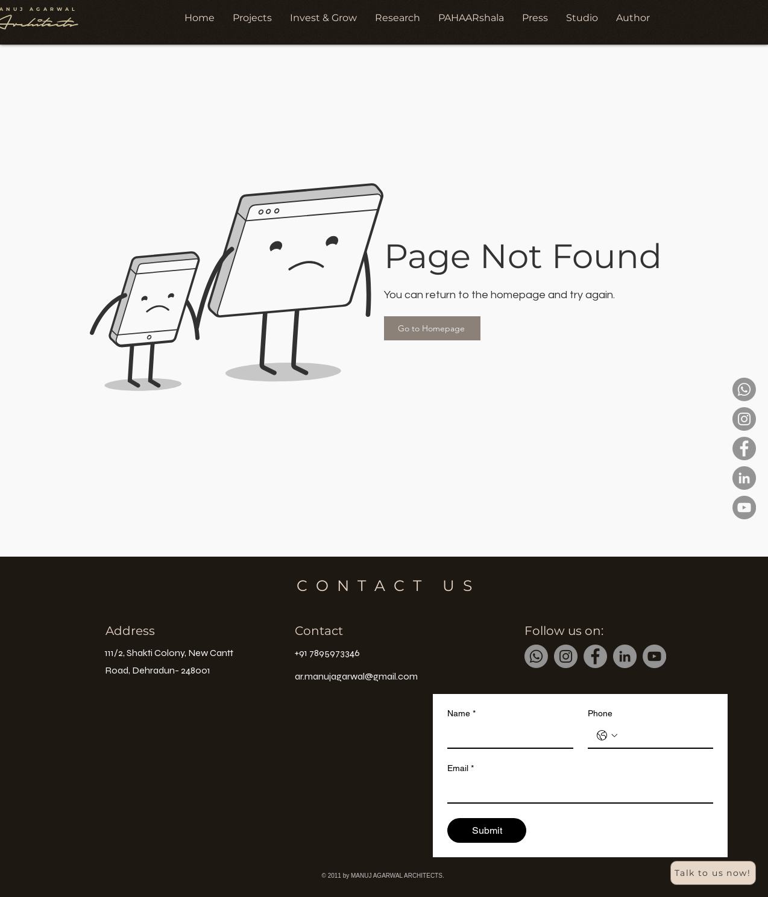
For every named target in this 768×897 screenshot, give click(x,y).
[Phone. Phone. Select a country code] (607, 735)
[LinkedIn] (744, 478)
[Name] (506, 736)
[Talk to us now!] (713, 873)
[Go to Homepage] (432, 328)
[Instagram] (744, 419)
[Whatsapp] (744, 389)
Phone (600, 713)
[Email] (576, 790)
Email (460, 768)
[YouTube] (744, 507)
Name (461, 713)
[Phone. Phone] (663, 736)
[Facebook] (744, 448)
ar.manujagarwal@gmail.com (356, 676)
